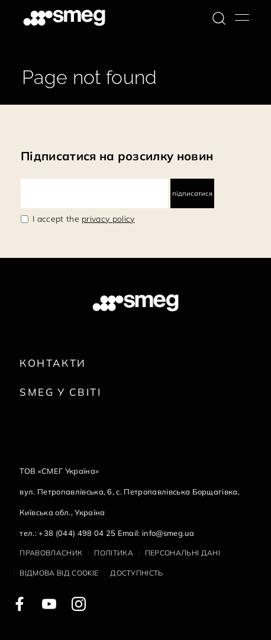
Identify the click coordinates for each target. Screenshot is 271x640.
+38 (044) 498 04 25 (76, 533)
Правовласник (51, 552)
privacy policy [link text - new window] (108, 219)
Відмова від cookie (59, 572)
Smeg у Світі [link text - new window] (60, 392)
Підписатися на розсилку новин (117, 155)
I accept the (84, 219)
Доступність (136, 572)
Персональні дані (182, 552)
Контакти (53, 363)
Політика (113, 552)
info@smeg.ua (168, 533)
